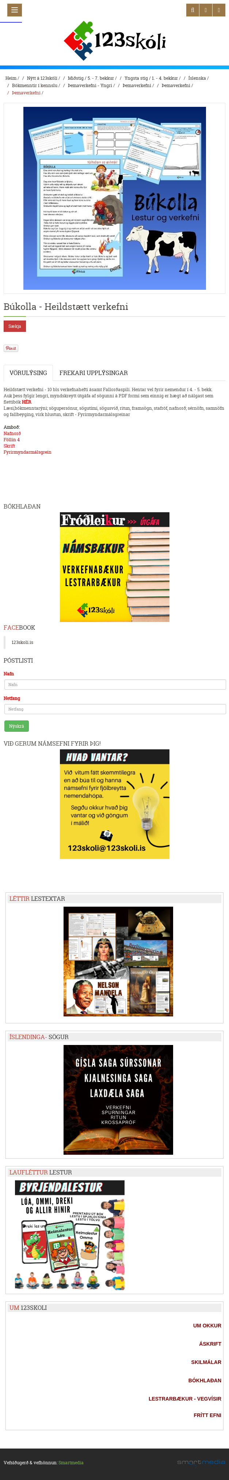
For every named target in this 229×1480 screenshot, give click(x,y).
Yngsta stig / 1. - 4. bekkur (151, 78)
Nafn (9, 674)
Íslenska (197, 78)
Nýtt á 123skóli (42, 78)
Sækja (14, 326)
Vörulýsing (28, 373)
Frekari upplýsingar (94, 373)
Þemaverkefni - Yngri (90, 85)
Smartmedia (71, 1463)
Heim (10, 78)
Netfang (12, 698)
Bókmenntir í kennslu (34, 85)
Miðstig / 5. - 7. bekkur (91, 78)
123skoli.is (22, 642)
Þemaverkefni (137, 85)
